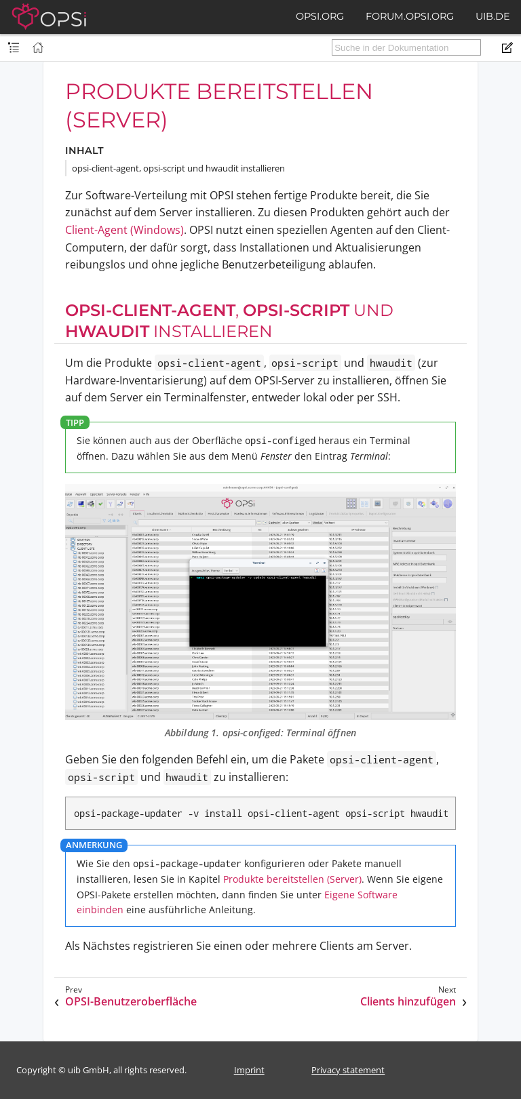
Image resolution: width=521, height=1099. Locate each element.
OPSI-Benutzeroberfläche (131, 1002)
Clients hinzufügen (408, 1002)
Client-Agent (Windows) (124, 229)
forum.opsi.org (410, 16)
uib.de (493, 16)
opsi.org (320, 16)
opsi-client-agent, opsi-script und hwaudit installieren (178, 168)
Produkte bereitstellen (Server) (292, 879)
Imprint (249, 1070)
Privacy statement (348, 1070)
